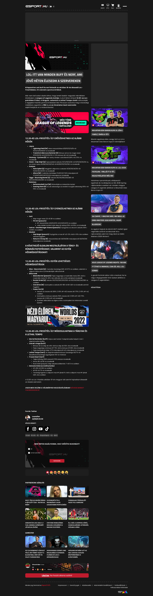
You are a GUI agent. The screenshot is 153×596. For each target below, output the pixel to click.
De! (31, 449)
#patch (56, 435)
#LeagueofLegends (44, 435)
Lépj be (45, 575)
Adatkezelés (86, 585)
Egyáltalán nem (35, 453)
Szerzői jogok (74, 585)
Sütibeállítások (120, 585)
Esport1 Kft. (46, 585)
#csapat (28, 435)
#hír (38, 435)
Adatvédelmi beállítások (103, 585)
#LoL (51, 435)
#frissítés (33, 435)
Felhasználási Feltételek (119, 587)
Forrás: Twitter (31, 411)
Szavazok (56, 461)
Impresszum (62, 585)
